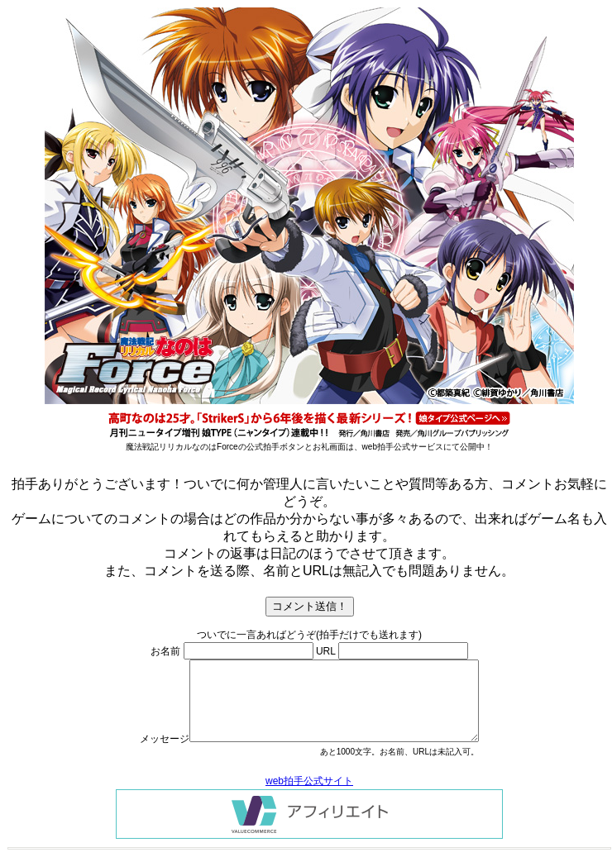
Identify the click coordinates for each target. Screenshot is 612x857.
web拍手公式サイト (309, 781)
